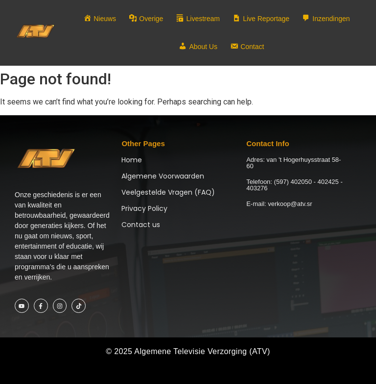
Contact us (140, 225)
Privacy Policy (144, 208)
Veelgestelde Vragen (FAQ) (168, 192)
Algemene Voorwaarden (162, 176)
